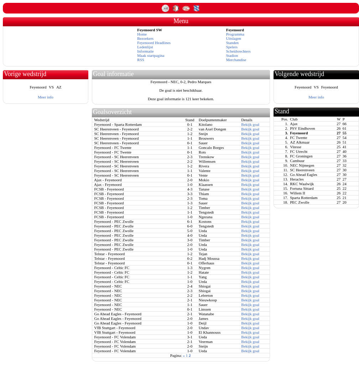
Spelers (232, 47)
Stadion (232, 55)
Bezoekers (145, 38)
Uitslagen (233, 38)
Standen (232, 43)
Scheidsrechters (238, 51)
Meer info (45, 97)
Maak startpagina (150, 55)
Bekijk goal (250, 124)
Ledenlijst (145, 47)
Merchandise (236, 60)
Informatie (145, 51)
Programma (235, 34)
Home (142, 34)
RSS (140, 60)
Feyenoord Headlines (154, 43)
